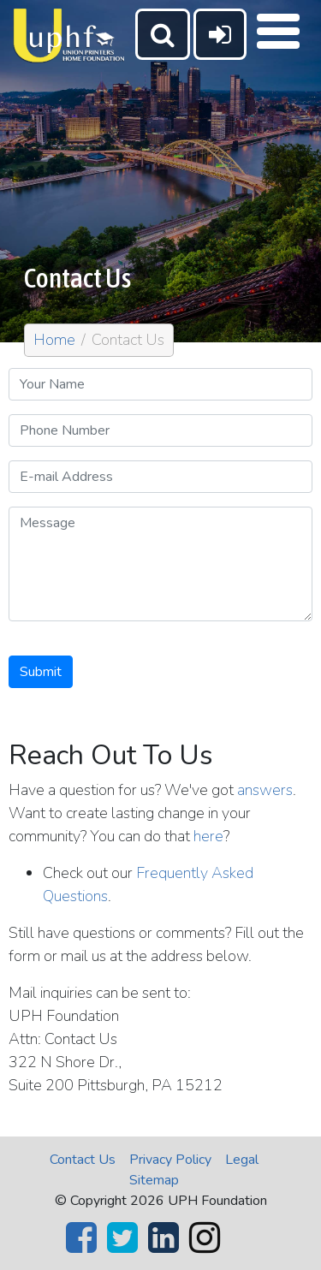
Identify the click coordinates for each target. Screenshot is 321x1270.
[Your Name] (160, 384)
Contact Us (83, 1159)
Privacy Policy (170, 1159)
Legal (242, 1159)
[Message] (160, 564)
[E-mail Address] (160, 476)
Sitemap (154, 1180)
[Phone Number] (160, 430)
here (208, 836)
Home (54, 339)
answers (265, 790)
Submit (41, 671)
